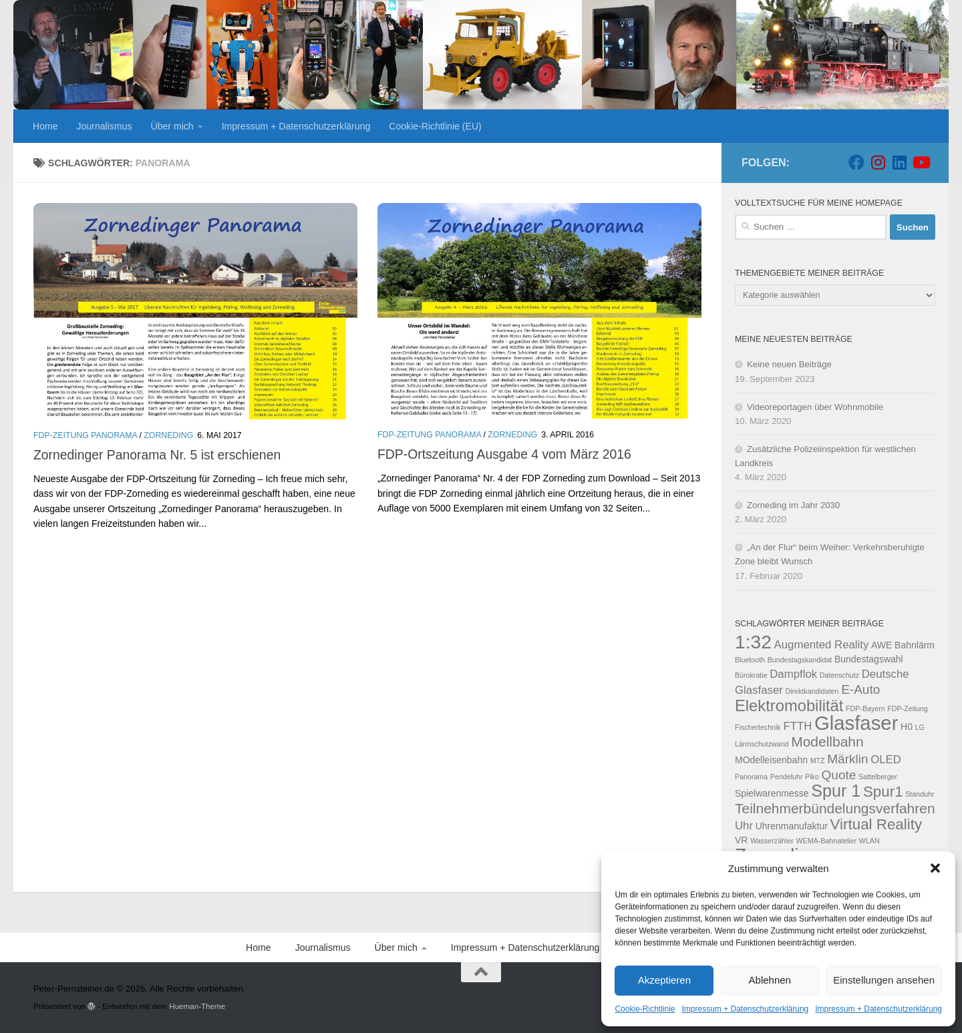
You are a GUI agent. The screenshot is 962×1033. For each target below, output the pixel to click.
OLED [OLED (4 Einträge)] (885, 759)
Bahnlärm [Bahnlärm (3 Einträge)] (915, 645)
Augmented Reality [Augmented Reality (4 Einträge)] (821, 644)
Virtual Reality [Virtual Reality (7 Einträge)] (876, 824)
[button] (935, 868)
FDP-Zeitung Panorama (85, 435)
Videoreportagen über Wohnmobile (815, 407)
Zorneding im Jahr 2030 (793, 505)
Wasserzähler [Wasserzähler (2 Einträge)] (772, 841)
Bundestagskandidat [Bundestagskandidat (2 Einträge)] (800, 660)
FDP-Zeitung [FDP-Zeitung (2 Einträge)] (907, 708)
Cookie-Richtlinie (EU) (435, 126)
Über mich (172, 126)
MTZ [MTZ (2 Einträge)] (817, 761)
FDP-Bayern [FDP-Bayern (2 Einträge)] (865, 708)
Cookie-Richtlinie (645, 1009)
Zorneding (168, 435)
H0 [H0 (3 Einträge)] (907, 726)
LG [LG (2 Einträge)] (920, 727)
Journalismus (104, 126)
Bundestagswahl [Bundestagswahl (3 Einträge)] (868, 659)
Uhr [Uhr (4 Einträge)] (744, 825)
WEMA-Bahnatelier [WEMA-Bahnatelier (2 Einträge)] (826, 841)
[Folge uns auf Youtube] (921, 162)
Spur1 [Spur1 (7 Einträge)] (883, 791)
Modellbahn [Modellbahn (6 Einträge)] (827, 741)
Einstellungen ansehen (884, 980)
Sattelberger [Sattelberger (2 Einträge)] (877, 777)
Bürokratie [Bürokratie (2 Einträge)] (751, 675)
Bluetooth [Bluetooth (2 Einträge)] (750, 660)
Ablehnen (770, 980)
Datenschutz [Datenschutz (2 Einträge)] (839, 675)
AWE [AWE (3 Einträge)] (881, 645)
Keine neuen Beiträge (789, 364)
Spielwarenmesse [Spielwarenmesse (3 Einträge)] (772, 793)
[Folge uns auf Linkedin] (899, 162)
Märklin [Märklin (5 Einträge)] (847, 759)
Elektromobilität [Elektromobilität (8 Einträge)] (789, 705)
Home (45, 126)
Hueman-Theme (197, 1006)
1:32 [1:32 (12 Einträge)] (753, 641)
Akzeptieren (664, 980)
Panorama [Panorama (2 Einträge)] (751, 777)
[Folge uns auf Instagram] (878, 162)
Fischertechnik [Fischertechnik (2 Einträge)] (758, 727)
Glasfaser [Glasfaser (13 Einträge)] (856, 723)
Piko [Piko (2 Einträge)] (812, 777)
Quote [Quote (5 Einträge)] (839, 775)
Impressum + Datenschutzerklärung (745, 1009)
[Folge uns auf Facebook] (856, 162)
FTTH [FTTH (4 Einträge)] (797, 726)
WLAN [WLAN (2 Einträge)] (869, 841)
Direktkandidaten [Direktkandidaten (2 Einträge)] (811, 691)
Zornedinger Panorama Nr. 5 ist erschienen (157, 454)
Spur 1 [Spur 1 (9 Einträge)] (835, 790)
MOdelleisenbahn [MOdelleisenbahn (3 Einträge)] (771, 760)
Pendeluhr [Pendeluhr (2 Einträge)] (786, 777)
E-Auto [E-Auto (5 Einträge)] (860, 689)
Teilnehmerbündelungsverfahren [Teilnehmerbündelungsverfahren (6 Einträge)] (835, 808)
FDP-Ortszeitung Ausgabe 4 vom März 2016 (504, 454)
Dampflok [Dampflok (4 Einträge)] (793, 674)
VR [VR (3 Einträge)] (741, 840)
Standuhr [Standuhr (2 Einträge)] (919, 794)
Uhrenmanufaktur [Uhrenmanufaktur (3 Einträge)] (792, 826)
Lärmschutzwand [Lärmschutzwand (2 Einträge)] (762, 744)
